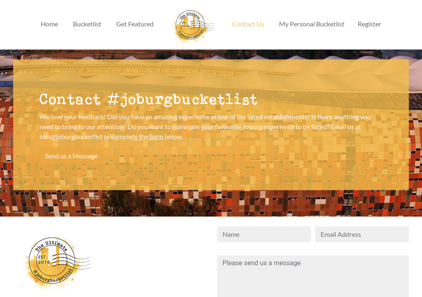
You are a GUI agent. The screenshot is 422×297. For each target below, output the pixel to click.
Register (369, 24)
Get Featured (135, 24)
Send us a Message (71, 156)
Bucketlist (87, 24)
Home (49, 24)
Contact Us (248, 24)
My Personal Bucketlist (312, 24)
